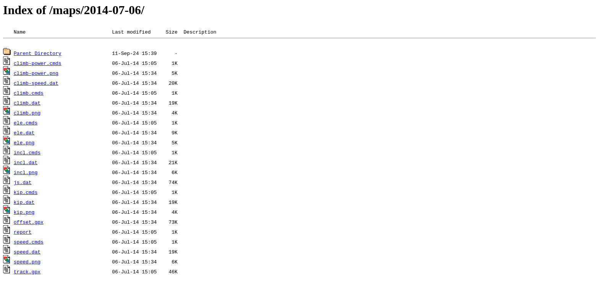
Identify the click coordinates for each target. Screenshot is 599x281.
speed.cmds (29, 242)
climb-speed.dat (36, 84)
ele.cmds (25, 123)
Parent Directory (38, 54)
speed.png (27, 262)
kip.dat (24, 203)
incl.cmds (27, 153)
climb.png (27, 113)
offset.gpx (29, 223)
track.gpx (27, 272)
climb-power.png (36, 74)
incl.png (25, 173)
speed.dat (27, 252)
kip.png (24, 213)
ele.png (24, 143)
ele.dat (24, 133)
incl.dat (25, 163)
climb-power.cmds (38, 64)
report (23, 232)
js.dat (23, 183)
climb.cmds (29, 93)
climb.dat (27, 103)
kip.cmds (25, 193)
